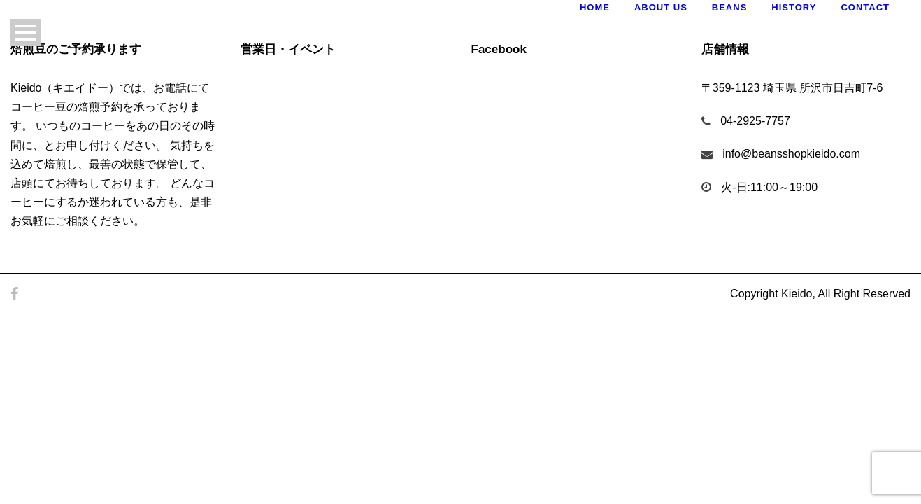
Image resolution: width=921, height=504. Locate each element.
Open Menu (25, 32)
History (793, 7)
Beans (730, 7)
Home (595, 7)
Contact (865, 7)
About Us (660, 7)
